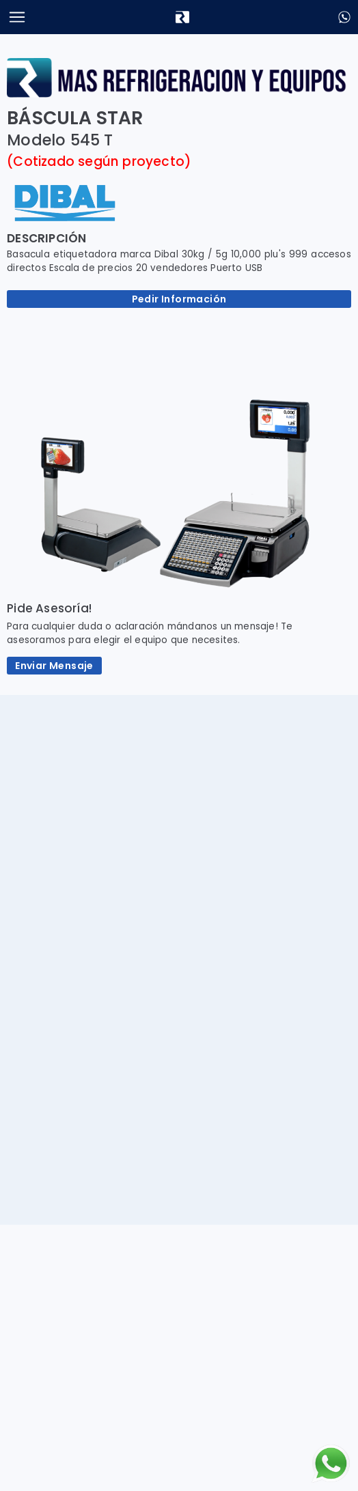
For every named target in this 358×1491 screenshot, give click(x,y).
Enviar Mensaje (54, 665)
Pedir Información (179, 299)
